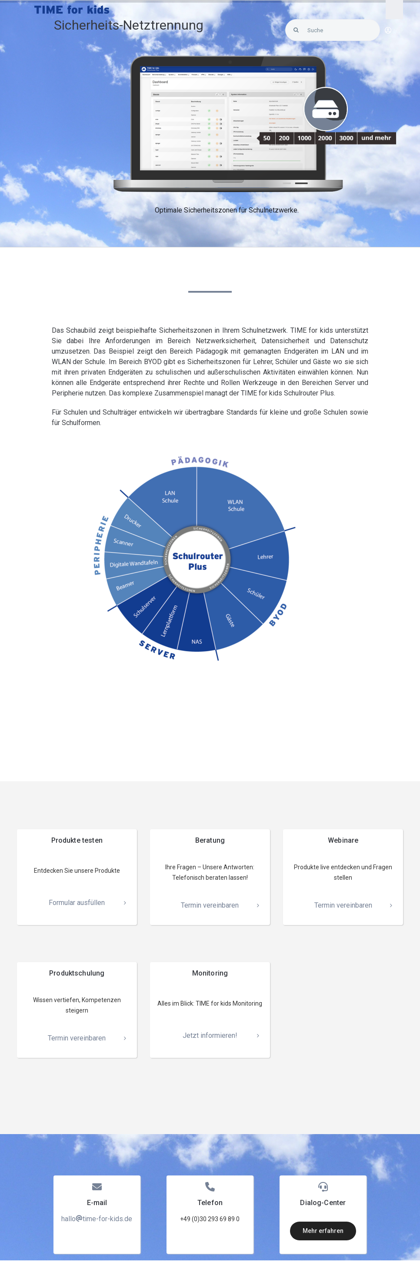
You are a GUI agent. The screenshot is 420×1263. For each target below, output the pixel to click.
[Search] (296, 30)
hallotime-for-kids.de (96, 1219)
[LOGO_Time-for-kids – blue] (71, 8)
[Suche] (332, 30)
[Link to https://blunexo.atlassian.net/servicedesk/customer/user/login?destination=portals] (388, 30)
